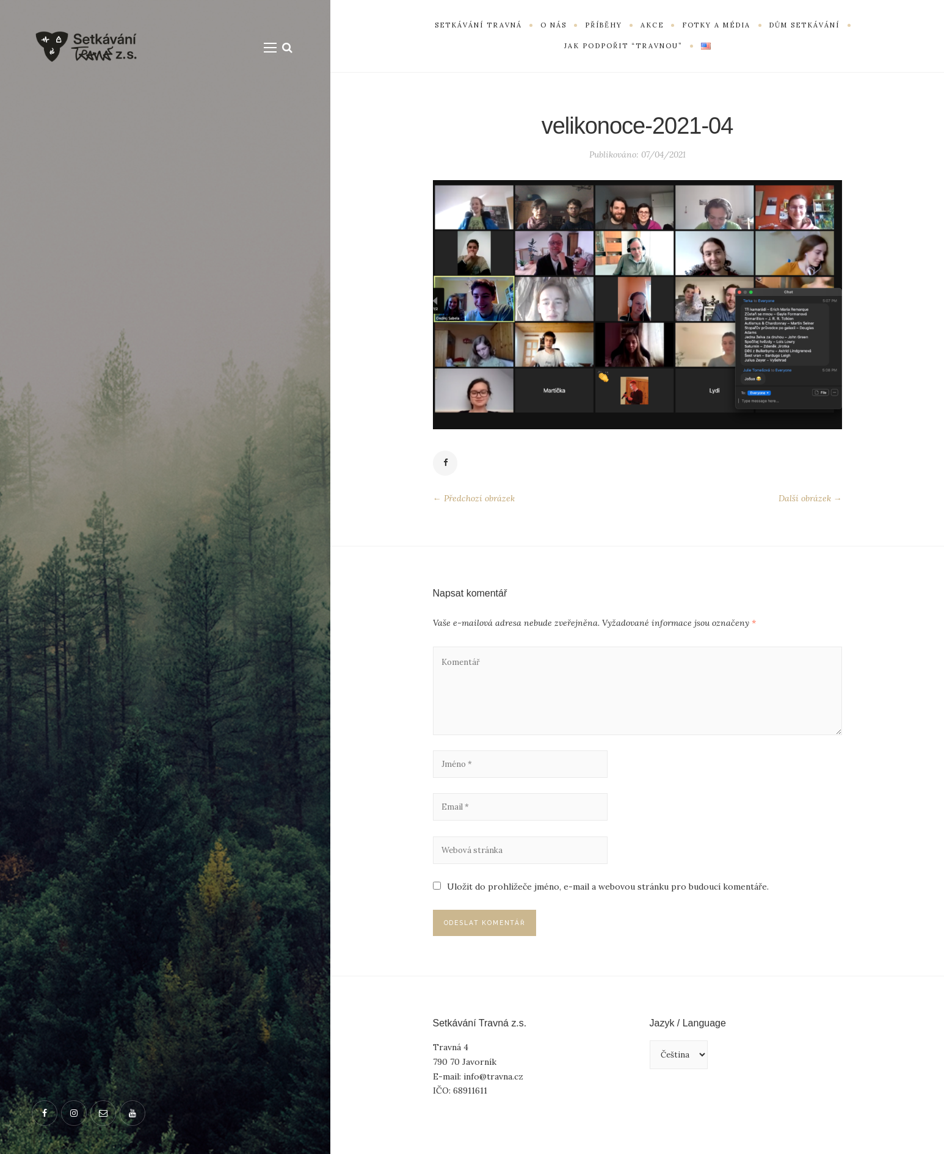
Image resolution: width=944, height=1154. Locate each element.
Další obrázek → (810, 500)
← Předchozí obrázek (474, 500)
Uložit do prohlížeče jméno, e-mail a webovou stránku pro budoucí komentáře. (608, 900)
